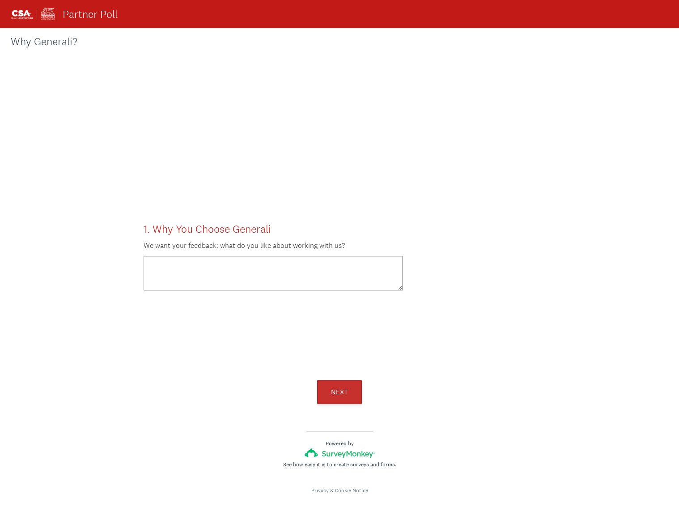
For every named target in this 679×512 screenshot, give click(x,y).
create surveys (351, 464)
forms (388, 464)
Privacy (320, 490)
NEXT (339, 392)
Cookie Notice (351, 490)
